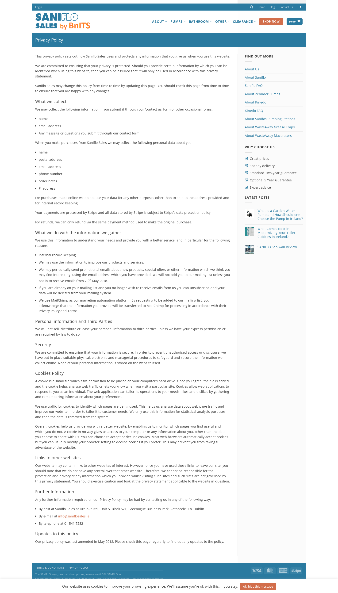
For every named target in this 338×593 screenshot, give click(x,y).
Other (222, 21)
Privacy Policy (77, 567)
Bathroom (200, 21)
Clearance (244, 21)
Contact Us (286, 7)
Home (261, 7)
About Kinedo (255, 102)
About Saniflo (255, 77)
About (159, 21)
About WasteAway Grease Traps (270, 127)
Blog (272, 7)
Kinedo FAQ (254, 110)
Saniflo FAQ (254, 85)
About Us (252, 69)
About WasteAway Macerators (268, 135)
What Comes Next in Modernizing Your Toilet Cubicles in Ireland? (276, 233)
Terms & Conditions (50, 567)
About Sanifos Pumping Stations (270, 119)
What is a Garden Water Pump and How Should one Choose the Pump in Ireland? (280, 215)
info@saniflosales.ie (73, 516)
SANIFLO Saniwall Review (277, 247)
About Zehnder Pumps (262, 94)
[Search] (251, 7)
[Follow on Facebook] (301, 7)
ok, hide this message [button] (258, 586)
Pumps (178, 21)
